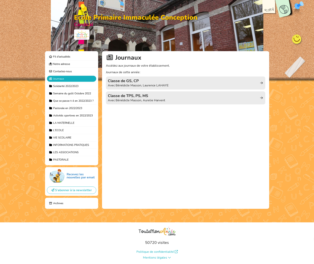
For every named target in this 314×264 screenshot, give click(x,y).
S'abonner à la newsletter (71, 190)
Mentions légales (157, 257)
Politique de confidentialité (157, 252)
